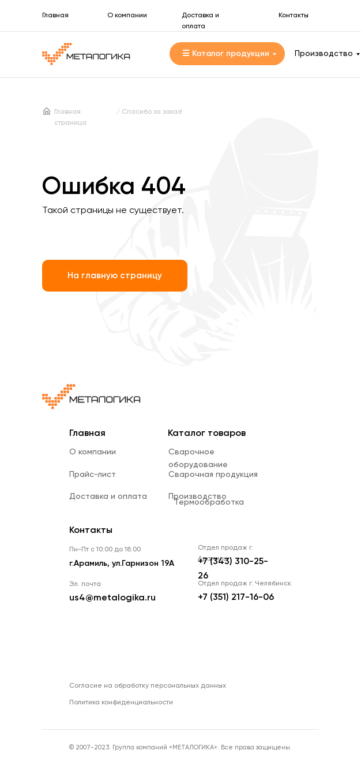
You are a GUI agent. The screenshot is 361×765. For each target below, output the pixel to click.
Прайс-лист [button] (92, 475)
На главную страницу (114, 275)
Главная (55, 15)
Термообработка (209, 502)
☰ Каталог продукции (225, 54)
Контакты (294, 15)
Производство (324, 54)
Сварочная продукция (213, 475)
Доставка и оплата (108, 496)
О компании (127, 15)
